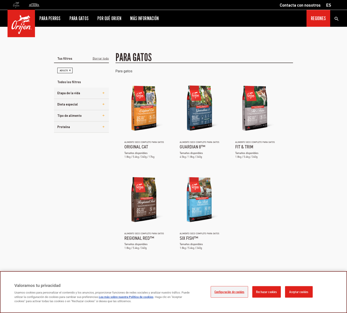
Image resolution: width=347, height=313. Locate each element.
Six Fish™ (189, 238)
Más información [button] (144, 18)
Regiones (318, 18)
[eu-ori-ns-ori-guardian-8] (199, 108)
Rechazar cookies (266, 292)
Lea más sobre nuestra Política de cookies (126, 297)
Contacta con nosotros (300, 5)
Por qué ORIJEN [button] (109, 18)
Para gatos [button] (79, 18)
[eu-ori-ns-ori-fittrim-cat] (254, 108)
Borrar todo (101, 58)
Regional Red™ (139, 238)
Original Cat (136, 147)
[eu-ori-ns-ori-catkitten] (143, 108)
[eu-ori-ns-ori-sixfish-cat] (199, 199)
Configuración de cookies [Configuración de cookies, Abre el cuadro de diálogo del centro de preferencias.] (229, 292)
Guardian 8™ (192, 147)
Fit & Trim (244, 147)
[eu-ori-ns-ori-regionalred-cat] (143, 199)
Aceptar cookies (298, 292)
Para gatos (124, 71)
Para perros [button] (50, 18)
